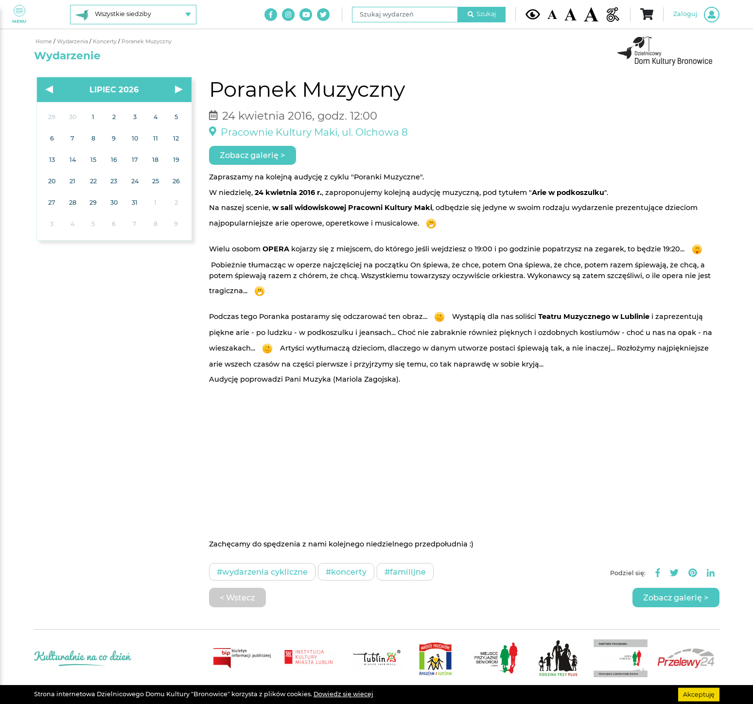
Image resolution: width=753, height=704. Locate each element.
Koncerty (105, 41)
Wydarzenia (73, 41)
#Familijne (405, 572)
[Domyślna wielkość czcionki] (552, 14)
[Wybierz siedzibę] (133, 14)
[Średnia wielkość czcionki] (570, 14)
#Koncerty (346, 572)
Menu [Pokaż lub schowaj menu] (19, 14)
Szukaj (482, 14)
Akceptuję (699, 694)
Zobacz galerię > (252, 155)
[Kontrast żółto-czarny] (532, 14)
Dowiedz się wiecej (343, 694)
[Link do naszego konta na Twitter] (323, 14)
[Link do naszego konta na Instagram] (288, 14)
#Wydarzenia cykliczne (262, 572)
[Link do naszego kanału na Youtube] (305, 14)
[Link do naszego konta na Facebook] (270, 14)
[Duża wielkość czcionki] (591, 14)
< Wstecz (237, 597)
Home (44, 41)
